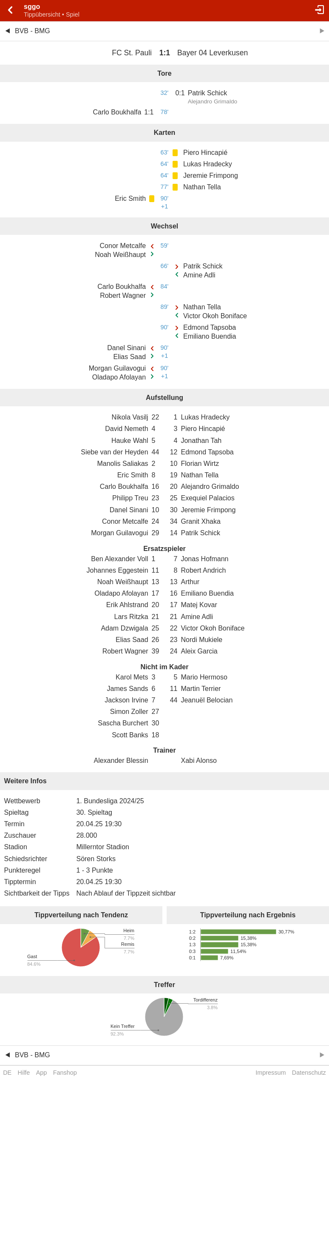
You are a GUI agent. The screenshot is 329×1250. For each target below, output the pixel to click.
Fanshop (65, 1072)
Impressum (270, 1072)
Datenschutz (309, 1072)
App (41, 1072)
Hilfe (24, 1072)
